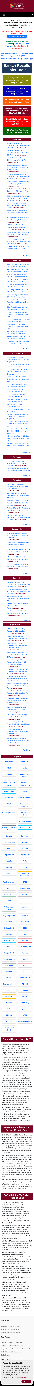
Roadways (9, 965)
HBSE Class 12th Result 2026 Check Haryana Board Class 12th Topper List (18, 379)
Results (3, 1342)
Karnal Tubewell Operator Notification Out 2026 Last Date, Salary (17, 638)
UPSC (25, 1015)
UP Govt (9, 1008)
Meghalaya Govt (9, 915)
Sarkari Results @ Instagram (10, 1332)
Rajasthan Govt (9, 959)
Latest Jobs (19, 1342)
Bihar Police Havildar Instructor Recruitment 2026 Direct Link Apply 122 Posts (18, 495)
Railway (25, 952)
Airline (25, 767)
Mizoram (25, 915)
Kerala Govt (9, 894)
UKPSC (25, 996)
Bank (25, 791)
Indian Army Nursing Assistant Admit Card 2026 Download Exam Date (18, 326)
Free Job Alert (26, 1348)
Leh (25, 900)
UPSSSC (9, 1021)
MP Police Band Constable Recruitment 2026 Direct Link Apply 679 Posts (18, 517)
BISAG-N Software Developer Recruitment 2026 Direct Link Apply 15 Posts (18, 176)
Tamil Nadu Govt (25, 977)
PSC (9, 946)
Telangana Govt (9, 984)
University (25, 1002)
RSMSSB (8, 971)
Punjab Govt (9, 952)
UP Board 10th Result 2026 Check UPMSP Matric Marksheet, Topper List (18, 423)
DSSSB (25, 842)
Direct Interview (9, 842)
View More (26, 255)
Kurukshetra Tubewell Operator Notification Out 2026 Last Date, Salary (17, 671)
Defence (9, 836)
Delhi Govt (25, 836)
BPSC (9, 803)
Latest (9, 900)
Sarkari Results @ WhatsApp (10, 1326)
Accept (26, 1381)
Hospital (9, 861)
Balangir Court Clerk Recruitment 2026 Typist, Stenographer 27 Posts (17, 605)
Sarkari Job (4, 1345)
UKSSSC (9, 1002)
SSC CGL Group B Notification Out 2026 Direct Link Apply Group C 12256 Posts (18, 198)
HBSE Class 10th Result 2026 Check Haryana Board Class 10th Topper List (18, 359)
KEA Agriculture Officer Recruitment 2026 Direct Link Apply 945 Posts (18, 145)
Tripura (25, 990)
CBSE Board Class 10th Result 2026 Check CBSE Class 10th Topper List (17, 431)
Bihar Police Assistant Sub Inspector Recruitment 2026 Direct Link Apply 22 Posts (18, 486)
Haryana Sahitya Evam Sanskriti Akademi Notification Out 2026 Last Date (18, 724)
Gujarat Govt (9, 854)
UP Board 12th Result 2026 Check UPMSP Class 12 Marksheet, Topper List (18, 416)
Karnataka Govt (25, 888)
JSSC (9, 888)
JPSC (25, 882)
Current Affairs (25, 821)
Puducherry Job (25, 946)
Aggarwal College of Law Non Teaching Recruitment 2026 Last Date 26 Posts (17, 678)
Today (9, 990)
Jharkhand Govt (9, 882)
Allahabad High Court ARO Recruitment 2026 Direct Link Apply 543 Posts (18, 152)
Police (25, 934)
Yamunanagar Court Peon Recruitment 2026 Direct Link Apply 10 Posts (18, 598)
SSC (25, 971)
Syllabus (9, 977)
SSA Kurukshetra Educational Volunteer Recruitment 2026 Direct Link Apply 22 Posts (18, 740)
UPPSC (9, 1015)
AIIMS (9, 767)
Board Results (25, 797)
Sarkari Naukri (5, 1354)
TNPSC (25, 984)
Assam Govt (9, 791)
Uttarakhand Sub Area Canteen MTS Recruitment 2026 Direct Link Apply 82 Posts (18, 167)
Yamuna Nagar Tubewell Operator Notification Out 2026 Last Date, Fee (18, 685)
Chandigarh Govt (9, 812)
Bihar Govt (9, 797)
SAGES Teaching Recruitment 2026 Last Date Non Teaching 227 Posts (18, 205)
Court (9, 821)
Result (25, 959)
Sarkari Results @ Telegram (10, 1329)
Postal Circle (9, 940)
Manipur (25, 907)
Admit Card (25, 761)
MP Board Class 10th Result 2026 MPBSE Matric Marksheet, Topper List (18, 445)
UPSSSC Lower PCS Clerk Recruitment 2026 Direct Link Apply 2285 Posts (18, 241)
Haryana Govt (25, 854)
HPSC (25, 867)
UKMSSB (9, 996)
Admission (9, 761)
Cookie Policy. (23, 1377)
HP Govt (25, 861)
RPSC (25, 965)
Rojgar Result (5, 1348)
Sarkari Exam (16, 1348)
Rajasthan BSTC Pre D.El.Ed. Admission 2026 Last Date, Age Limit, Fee (17, 463)
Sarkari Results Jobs (17, 36)
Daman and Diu (25, 827)
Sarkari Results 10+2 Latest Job (11, 1351)
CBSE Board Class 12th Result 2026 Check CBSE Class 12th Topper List (17, 371)
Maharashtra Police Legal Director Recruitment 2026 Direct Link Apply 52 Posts (18, 503)
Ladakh (25, 894)
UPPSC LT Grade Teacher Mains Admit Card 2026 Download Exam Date (18, 302)
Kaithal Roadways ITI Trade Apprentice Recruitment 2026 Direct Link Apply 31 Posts (16, 662)
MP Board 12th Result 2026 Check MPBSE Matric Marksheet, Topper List (18, 438)
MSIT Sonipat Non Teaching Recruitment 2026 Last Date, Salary (16, 227)
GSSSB (25, 848)
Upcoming (25, 1008)
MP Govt (9, 921)
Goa (9, 848)
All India (9, 774)
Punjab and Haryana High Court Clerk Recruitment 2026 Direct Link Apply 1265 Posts (18, 700)
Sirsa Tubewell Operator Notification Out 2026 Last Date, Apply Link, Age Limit (17, 645)
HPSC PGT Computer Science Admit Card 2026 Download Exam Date (18, 314)
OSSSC (9, 934)
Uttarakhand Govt (25, 1021)
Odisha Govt (9, 928)
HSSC (9, 873)
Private (25, 940)
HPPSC (9, 867)
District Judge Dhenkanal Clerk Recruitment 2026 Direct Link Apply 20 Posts (18, 591)
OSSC (25, 928)
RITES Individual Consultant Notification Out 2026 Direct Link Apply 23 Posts (17, 731)
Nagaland (25, 921)
